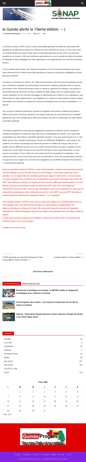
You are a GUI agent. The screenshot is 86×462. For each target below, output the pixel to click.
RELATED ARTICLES (11, 284)
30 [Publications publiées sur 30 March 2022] (33, 410)
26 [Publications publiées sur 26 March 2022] (66, 406)
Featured (7, 350)
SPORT (7, 372)
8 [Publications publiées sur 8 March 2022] (19, 396)
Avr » (10, 414)
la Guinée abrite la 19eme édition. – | (69, 257)
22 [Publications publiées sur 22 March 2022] (20, 406)
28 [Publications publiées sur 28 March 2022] (8, 410)
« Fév (4, 414)
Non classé (8, 361)
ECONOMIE (8, 346)
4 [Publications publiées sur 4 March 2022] (54, 392)
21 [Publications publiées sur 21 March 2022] (8, 406)
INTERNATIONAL (11, 354)
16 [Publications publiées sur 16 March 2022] (33, 401)
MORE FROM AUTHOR (31, 284)
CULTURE (8, 342)
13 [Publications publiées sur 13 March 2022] (78, 396)
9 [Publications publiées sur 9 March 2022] (33, 396)
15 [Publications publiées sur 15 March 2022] (20, 401)
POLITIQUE (8, 365)
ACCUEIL (18, 455)
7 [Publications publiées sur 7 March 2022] (8, 396)
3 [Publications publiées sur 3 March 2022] (44, 392)
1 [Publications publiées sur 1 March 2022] (19, 392)
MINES (6, 357)
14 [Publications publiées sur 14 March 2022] (8, 401)
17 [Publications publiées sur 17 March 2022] (45, 401)
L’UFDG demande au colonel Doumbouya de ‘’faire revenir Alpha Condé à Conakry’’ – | (22, 258)
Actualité (7, 339)
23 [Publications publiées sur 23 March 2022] (33, 406)
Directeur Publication (12, 33)
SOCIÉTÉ (7, 368)
